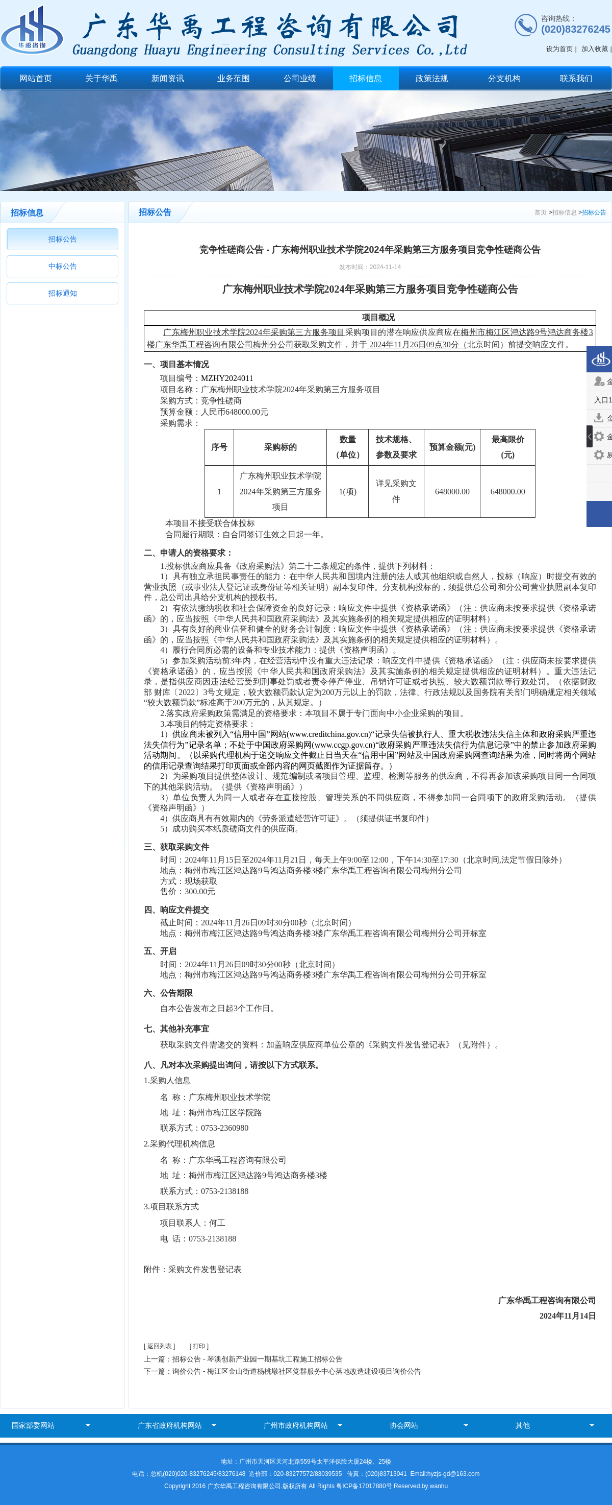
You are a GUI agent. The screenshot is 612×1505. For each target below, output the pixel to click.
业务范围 (233, 78)
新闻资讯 (167, 78)
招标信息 (365, 78)
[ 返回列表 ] (159, 1346)
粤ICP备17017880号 (365, 1486)
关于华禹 (101, 78)
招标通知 (62, 293)
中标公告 (62, 266)
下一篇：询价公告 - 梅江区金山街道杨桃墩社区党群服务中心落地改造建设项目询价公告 (282, 1371)
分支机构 (504, 78)
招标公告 (62, 239)
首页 (540, 212)
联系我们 (576, 78)
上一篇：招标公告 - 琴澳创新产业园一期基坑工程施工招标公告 (243, 1359)
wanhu (439, 1486)
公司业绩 (300, 78)
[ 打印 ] (199, 1346)
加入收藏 (594, 49)
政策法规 (432, 78)
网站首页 (35, 78)
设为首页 (559, 49)
